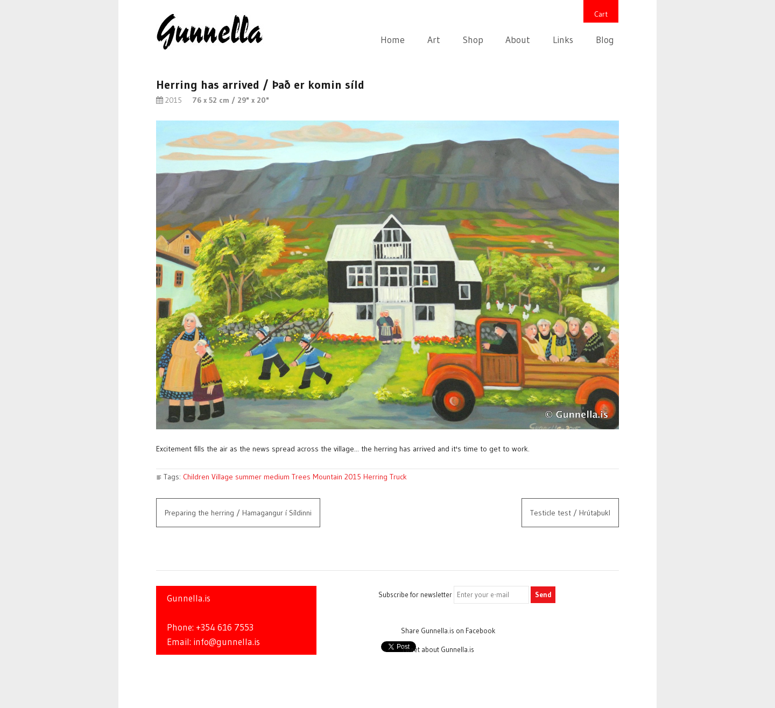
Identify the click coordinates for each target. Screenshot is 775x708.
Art (433, 40)
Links (563, 40)
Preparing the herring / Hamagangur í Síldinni (238, 513)
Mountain (327, 477)
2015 (352, 477)
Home (393, 40)
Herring (375, 477)
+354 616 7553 (224, 627)
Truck (398, 477)
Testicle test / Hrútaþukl (570, 513)
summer (248, 477)
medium (277, 477)
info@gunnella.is (226, 641)
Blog (605, 40)
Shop (473, 40)
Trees (301, 477)
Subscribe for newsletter (415, 594)
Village (222, 477)
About (517, 40)
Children (196, 477)
